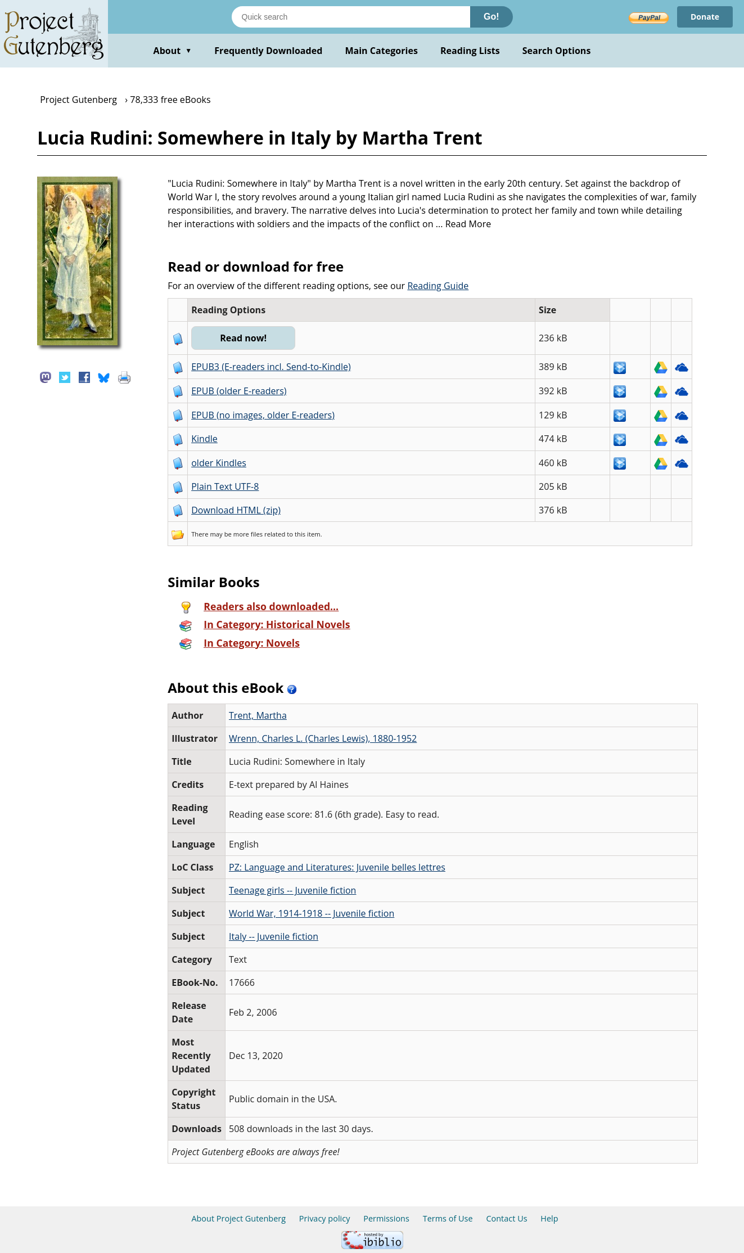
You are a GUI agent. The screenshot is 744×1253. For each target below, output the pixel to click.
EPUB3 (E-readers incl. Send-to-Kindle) (271, 366)
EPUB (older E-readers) (238, 391)
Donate (705, 16)
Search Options (556, 50)
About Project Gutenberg (238, 1218)
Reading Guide (437, 286)
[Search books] (351, 17)
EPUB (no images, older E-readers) (263, 415)
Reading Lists (470, 50)
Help (549, 1218)
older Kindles (218, 463)
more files (248, 534)
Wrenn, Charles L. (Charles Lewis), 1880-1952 (323, 738)
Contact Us (506, 1218)
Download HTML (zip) (236, 510)
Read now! (243, 338)
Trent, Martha (258, 715)
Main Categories (381, 50)
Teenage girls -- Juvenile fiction (292, 890)
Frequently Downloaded (268, 50)
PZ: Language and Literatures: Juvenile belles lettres (337, 867)
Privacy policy (324, 1218)
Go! (491, 16)
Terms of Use (448, 1218)
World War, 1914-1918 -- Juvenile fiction (311, 913)
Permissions (386, 1218)
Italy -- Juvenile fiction (273, 936)
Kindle (204, 438)
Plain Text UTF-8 (225, 486)
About (173, 50)
